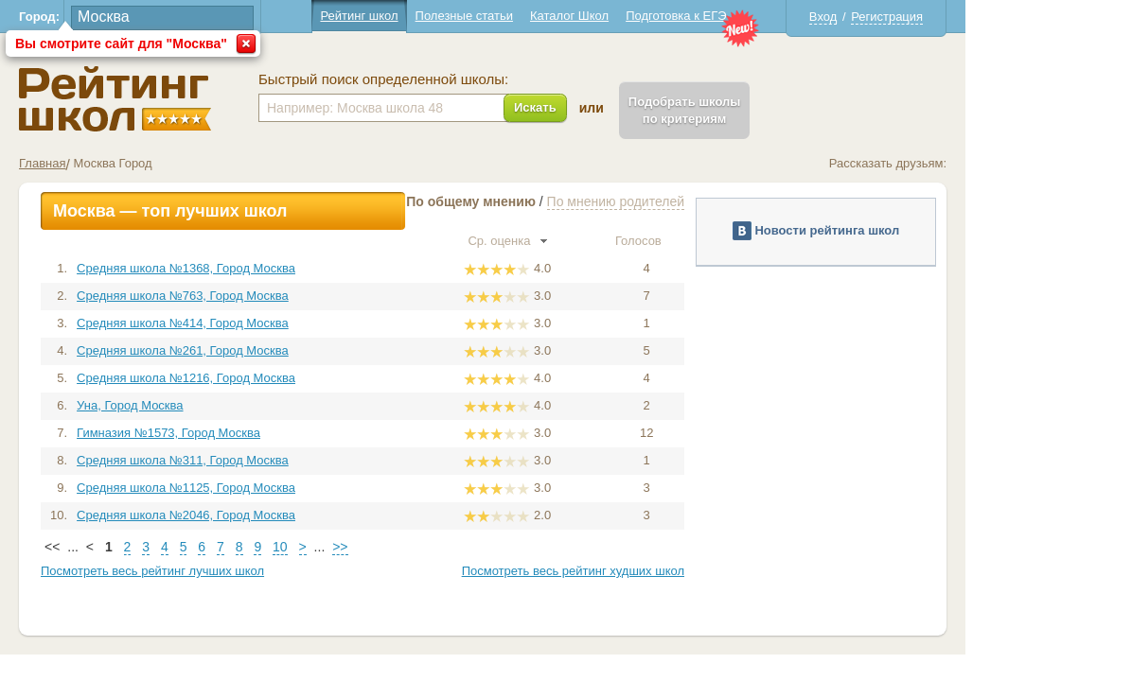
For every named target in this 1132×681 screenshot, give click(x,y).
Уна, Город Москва (213, 405)
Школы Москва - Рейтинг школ (198, 98)
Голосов (730, 241)
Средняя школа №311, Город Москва (266, 460)
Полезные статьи (547, 16)
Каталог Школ (652, 16)
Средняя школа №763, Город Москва (266, 295)
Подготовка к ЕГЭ (759, 16)
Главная (125, 163)
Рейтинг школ (442, 16)
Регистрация (970, 16)
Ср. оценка (590, 241)
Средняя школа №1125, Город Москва (269, 487)
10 (363, 546)
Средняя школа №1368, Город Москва (269, 268)
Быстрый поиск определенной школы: (467, 79)
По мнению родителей (699, 201)
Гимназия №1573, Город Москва (252, 433)
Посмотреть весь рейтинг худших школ (656, 571)
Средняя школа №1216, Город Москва (269, 378)
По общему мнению (554, 201)
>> (423, 546)
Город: (122, 16)
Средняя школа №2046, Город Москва (269, 515)
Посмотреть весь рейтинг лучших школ (235, 571)
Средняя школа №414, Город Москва (266, 323)
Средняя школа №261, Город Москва (266, 350)
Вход (906, 16)
